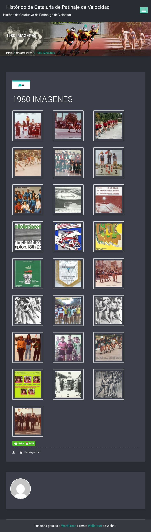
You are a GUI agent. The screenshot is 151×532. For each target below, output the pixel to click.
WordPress (68, 526)
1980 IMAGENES (45, 53)
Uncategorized (24, 53)
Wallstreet (95, 526)
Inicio (9, 53)
